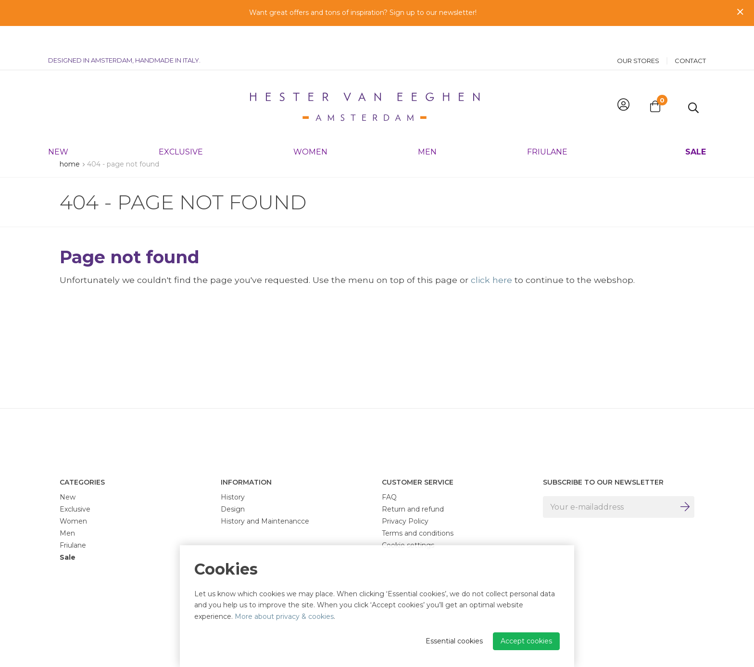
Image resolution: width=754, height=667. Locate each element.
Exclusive (181, 127)
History (233, 497)
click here (491, 280)
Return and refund (413, 509)
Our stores (638, 36)
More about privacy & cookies (284, 616)
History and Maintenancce (265, 521)
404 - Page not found (123, 164)
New (58, 127)
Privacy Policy (405, 521)
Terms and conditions (417, 533)
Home (70, 164)
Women (310, 127)
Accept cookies (526, 641)
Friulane (547, 127)
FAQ (389, 497)
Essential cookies (454, 641)
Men (427, 127)
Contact (690, 36)
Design (233, 509)
